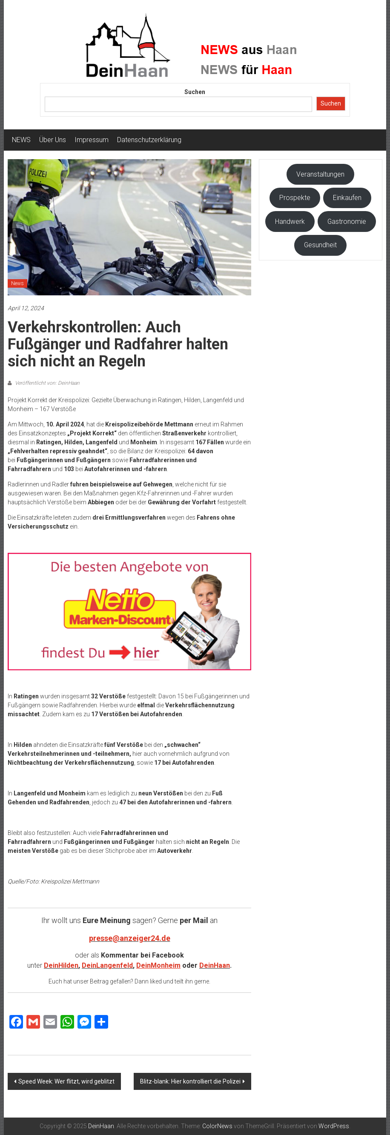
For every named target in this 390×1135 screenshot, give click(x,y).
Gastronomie (346, 221)
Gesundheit (320, 245)
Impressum (92, 140)
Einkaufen (347, 198)
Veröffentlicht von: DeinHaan (47, 383)
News (17, 283)
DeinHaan (214, 965)
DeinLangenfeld (107, 965)
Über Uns (52, 140)
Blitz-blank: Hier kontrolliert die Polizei (190, 1081)
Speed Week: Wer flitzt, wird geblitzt (66, 1081)
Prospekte (294, 198)
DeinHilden (61, 965)
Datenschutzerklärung (149, 140)
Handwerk (290, 221)
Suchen (194, 92)
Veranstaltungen (320, 174)
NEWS (21, 140)
